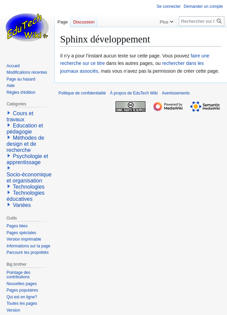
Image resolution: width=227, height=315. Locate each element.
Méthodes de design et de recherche (25, 144)
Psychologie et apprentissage (27, 159)
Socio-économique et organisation (29, 177)
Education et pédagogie (24, 129)
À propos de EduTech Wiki (134, 93)
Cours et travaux (19, 116)
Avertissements (176, 93)
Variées (22, 205)
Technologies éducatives (25, 196)
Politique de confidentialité (82, 93)
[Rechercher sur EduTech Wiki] (201, 21)
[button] (8, 112)
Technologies (29, 187)
